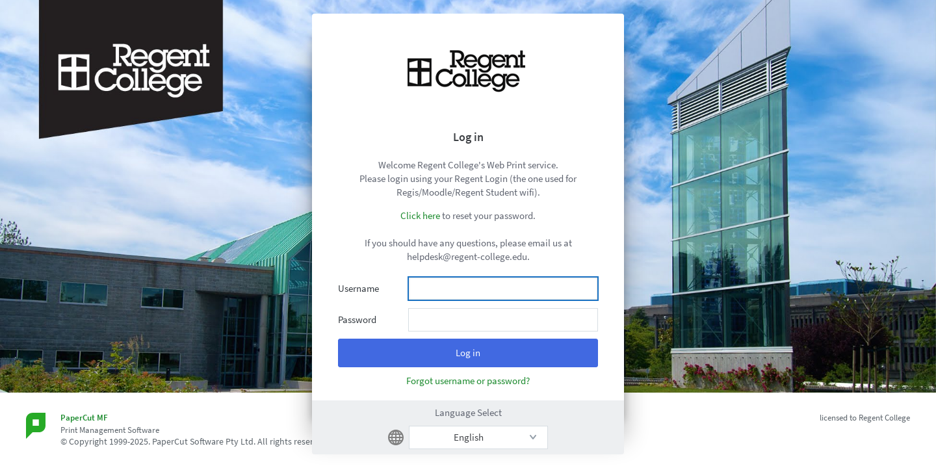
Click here (420, 215)
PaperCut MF (84, 417)
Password (357, 319)
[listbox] (478, 437)
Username (358, 288)
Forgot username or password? (468, 380)
